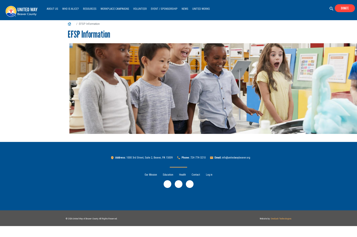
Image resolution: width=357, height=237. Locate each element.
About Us (52, 8)
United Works (201, 8)
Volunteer (140, 8)
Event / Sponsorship (164, 8)
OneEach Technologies (281, 218)
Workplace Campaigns (115, 8)
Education (168, 174)
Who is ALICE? (70, 8)
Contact (196, 174)
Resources (89, 8)
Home (71, 23)
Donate (345, 8)
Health (182, 174)
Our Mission (151, 174)
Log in (209, 174)
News (185, 8)
